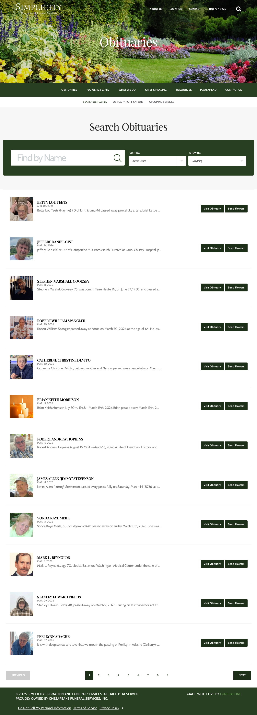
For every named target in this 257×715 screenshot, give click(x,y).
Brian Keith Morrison (58, 400)
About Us (156, 8)
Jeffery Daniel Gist (55, 242)
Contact (195, 8)
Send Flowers (237, 207)
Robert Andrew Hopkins (60, 439)
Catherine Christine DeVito (64, 360)
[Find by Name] (61, 158)
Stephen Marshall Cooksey (63, 281)
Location (175, 8)
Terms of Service (85, 708)
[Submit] (118, 158)
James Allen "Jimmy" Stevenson (65, 479)
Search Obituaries (95, 101)
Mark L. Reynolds (53, 558)
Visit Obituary (214, 207)
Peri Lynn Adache (53, 636)
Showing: (195, 152)
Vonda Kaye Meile (53, 518)
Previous (18, 675)
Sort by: (135, 152)
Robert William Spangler (61, 321)
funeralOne (230, 694)
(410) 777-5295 (217, 8)
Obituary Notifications (128, 101)
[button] (238, 9)
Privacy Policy (109, 708)
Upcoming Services (161, 101)
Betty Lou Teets (52, 202)
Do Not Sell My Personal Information (44, 708)
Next (242, 675)
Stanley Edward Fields (59, 597)
